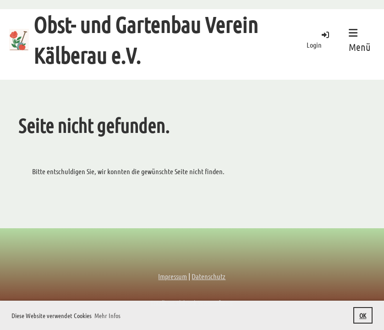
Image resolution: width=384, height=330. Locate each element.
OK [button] (362, 315)
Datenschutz (208, 276)
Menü (360, 40)
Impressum (172, 276)
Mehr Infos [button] (107, 315)
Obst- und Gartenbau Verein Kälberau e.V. (145, 39)
